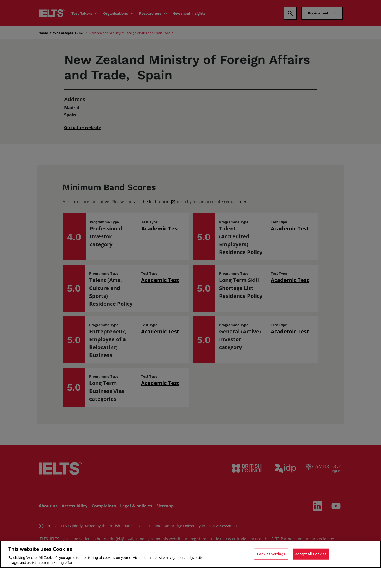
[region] (190, 554)
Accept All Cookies (311, 553)
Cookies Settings (271, 553)
